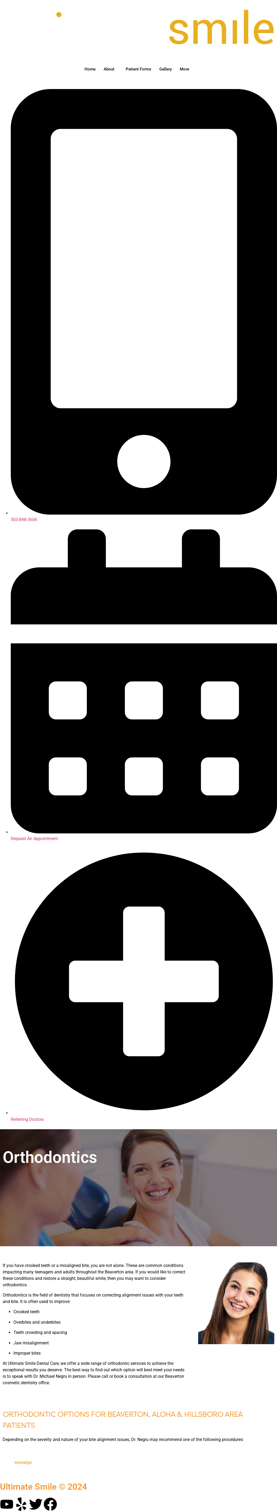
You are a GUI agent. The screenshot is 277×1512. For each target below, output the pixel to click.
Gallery (165, 69)
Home (90, 69)
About (109, 69)
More (184, 69)
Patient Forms (138, 69)
